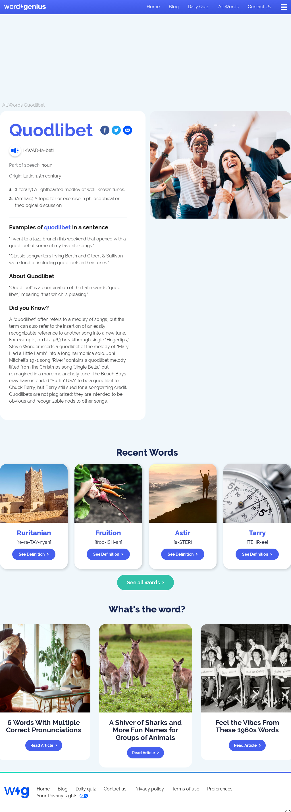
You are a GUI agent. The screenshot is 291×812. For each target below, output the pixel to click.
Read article (43, 745)
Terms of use (185, 789)
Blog (174, 6)
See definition (34, 554)
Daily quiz (198, 6)
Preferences (219, 789)
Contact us (259, 6)
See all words (145, 582)
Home (153, 6)
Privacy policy (149, 789)
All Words (12, 105)
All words (228, 6)
